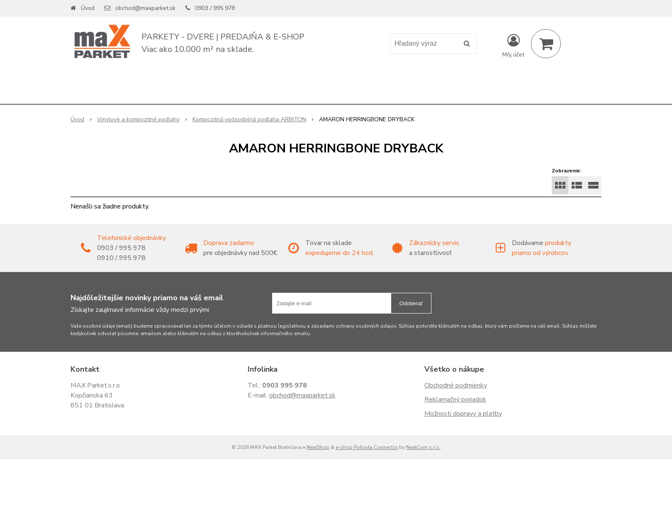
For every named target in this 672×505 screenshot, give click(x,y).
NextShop (318, 447)
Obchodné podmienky (455, 385)
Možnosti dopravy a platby (463, 413)
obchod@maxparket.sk (145, 8)
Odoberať (411, 303)
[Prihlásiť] (513, 45)
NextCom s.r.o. (423, 447)
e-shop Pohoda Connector (367, 447)
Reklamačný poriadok (455, 399)
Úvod (88, 8)
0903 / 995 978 (215, 8)
